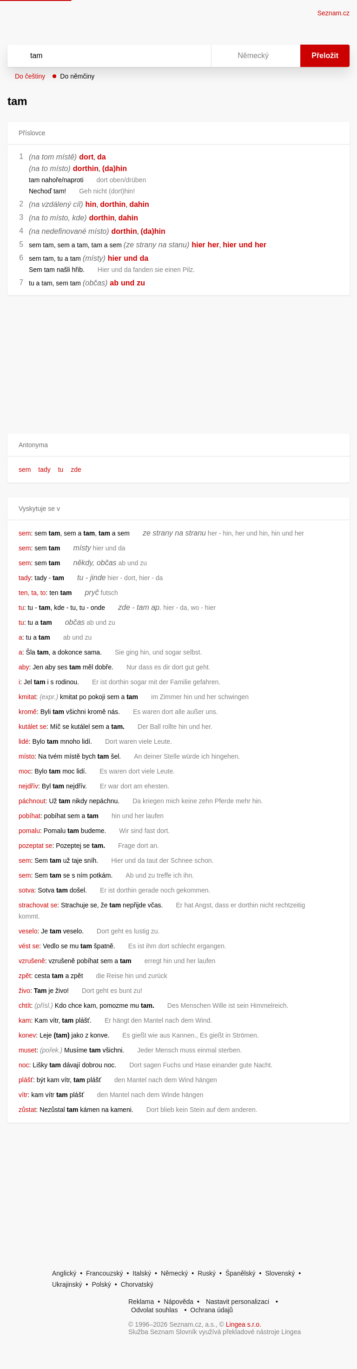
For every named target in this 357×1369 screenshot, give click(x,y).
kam (25, 1020)
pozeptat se (35, 845)
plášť (26, 1080)
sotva (26, 890)
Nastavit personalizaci (237, 1301)
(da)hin (114, 168)
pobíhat (29, 816)
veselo (28, 931)
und (245, 245)
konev (27, 1035)
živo (24, 990)
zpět (25, 975)
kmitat (27, 697)
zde (76, 469)
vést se (29, 946)
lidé (24, 741)
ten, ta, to (32, 592)
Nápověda (178, 1301)
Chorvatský (137, 1284)
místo (26, 756)
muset (27, 1050)
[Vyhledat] (97, 56)
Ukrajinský (67, 1284)
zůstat (27, 1109)
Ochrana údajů (211, 1310)
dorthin (86, 168)
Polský (101, 1284)
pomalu (29, 830)
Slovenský (280, 1273)
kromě (28, 711)
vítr (23, 1094)
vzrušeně (32, 961)
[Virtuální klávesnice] (195, 56)
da (101, 157)
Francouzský (104, 1273)
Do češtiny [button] (30, 76)
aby (24, 667)
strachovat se (38, 905)
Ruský (207, 1273)
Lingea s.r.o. (243, 1324)
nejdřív (28, 786)
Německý (174, 1273)
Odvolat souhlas (154, 1310)
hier (198, 245)
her (213, 245)
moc (25, 771)
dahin (139, 204)
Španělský (240, 1273)
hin (91, 204)
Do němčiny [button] (77, 76)
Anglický (64, 1273)
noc (24, 1065)
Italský (141, 1273)
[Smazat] (175, 56)
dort (86, 157)
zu (141, 283)
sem (25, 469)
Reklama (141, 1301)
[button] (178, 445)
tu (61, 469)
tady (44, 469)
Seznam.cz (333, 13)
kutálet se (32, 726)
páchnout (32, 801)
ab (114, 283)
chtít (25, 1005)
